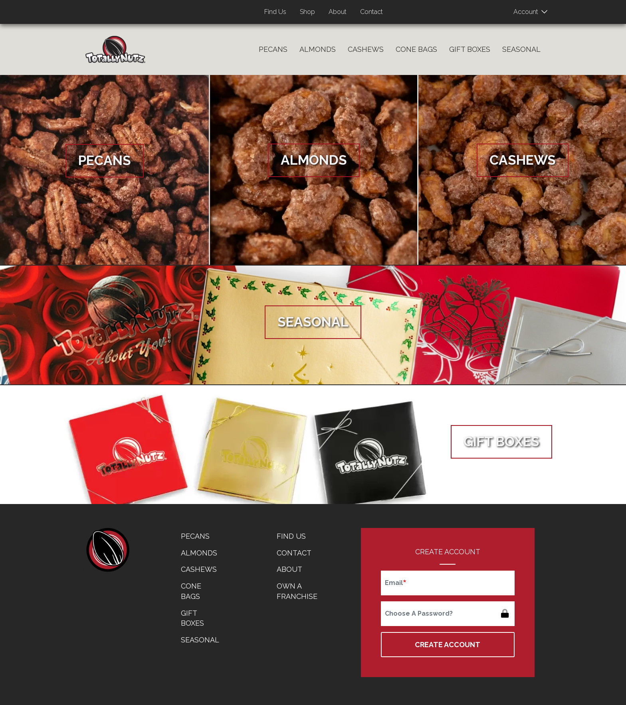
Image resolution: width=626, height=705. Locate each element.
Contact (371, 12)
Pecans (273, 49)
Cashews (366, 49)
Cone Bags (416, 49)
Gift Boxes (469, 49)
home (107, 550)
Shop (307, 12)
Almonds (317, 49)
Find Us (275, 12)
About (338, 12)
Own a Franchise (297, 591)
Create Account (447, 644)
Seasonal (521, 49)
